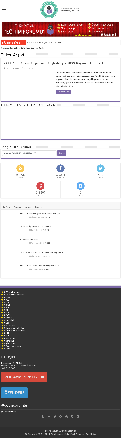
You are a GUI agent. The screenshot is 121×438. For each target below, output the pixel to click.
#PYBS (7, 315)
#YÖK (6, 335)
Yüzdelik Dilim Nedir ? (30, 239)
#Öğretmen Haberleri (14, 328)
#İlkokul (8, 317)
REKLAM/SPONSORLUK (24, 376)
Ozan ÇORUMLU (13, 68)
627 (48, 243)
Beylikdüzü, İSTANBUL (11, 363)
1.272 (47, 230)
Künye (48, 431)
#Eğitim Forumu (12, 292)
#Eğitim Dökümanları (14, 294)
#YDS (6, 312)
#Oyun (7, 348)
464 (47, 269)
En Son (6, 207)
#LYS (6, 302)
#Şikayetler (9, 343)
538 (49, 256)
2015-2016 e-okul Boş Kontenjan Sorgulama (41, 252)
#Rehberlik (9, 340)
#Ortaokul (9, 320)
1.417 (49, 217)
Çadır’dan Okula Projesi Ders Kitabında (44, 42)
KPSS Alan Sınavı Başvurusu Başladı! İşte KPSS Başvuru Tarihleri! (53, 63)
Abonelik (63, 431)
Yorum (28, 207)
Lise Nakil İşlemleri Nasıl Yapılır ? (35, 226)
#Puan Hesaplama (12, 346)
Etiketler (39, 207)
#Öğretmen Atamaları (14, 330)
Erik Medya (91, 434)
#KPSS (7, 305)
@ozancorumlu (14, 405)
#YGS (6, 299)
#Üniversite (9, 325)
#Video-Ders (10, 338)
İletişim (55, 431)
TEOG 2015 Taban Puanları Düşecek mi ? (39, 265)
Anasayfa (6, 48)
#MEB (7, 333)
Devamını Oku (63, 92)
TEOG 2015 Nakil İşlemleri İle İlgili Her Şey (40, 213)
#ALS (6, 307)
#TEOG (7, 297)
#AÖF (7, 310)
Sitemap (72, 431)
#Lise (6, 322)
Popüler (17, 207)
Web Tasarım (77, 434)
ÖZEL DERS (14, 392)
